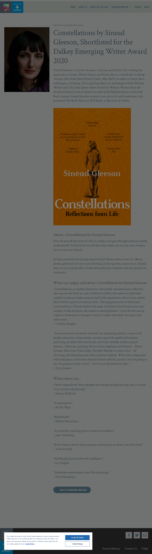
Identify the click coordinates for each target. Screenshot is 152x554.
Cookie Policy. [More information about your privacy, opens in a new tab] (30, 544)
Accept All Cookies (77, 538)
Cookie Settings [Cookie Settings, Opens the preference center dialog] (77, 544)
